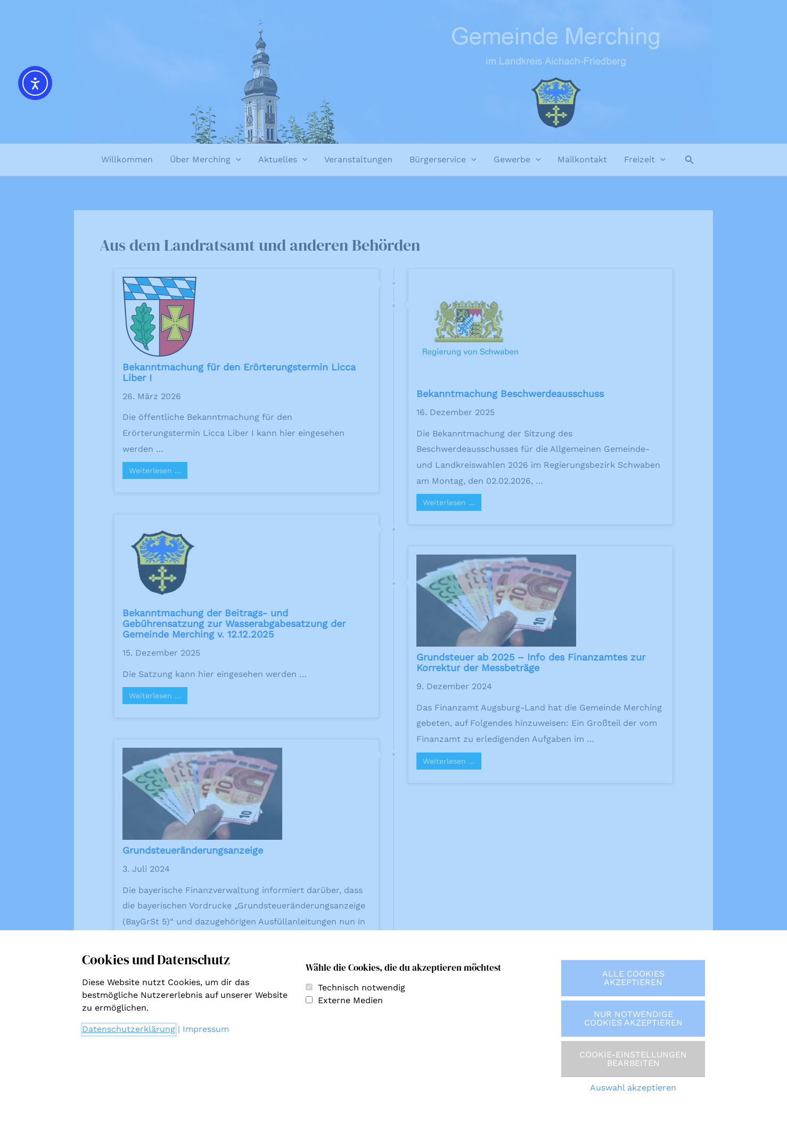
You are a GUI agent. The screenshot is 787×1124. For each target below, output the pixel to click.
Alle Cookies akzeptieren (633, 978)
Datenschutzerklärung (128, 1029)
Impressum (206, 1029)
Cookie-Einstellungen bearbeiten (633, 1058)
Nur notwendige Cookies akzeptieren (633, 1018)
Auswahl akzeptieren (633, 1087)
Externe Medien (350, 1000)
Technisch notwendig (361, 987)
